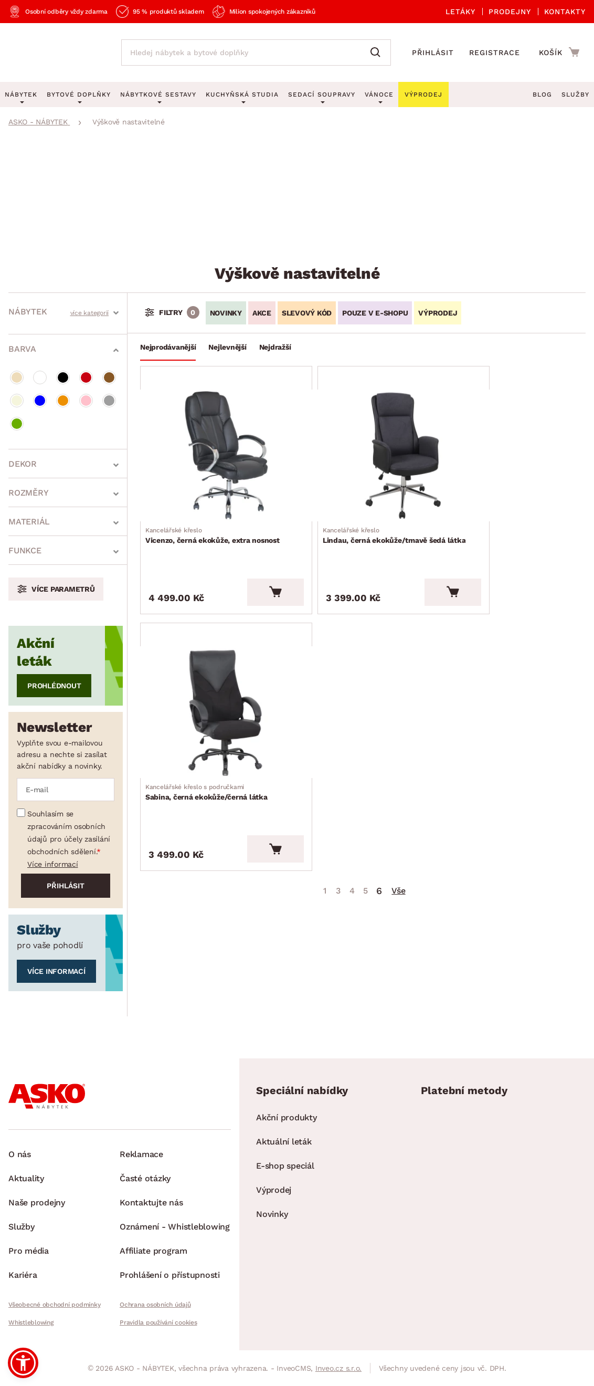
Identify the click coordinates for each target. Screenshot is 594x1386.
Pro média (28, 1251)
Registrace (494, 52)
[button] (23, 1363)
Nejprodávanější (168, 347)
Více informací (52, 864)
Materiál (29, 522)
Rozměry (28, 493)
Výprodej (273, 1190)
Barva (22, 349)
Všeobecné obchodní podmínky (54, 1304)
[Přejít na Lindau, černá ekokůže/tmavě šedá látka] (361, 443)
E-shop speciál (285, 1166)
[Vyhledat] (378, 52)
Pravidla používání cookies (158, 1322)
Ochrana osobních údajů (155, 1304)
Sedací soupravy (321, 94)
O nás (19, 1154)
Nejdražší (275, 347)
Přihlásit (433, 52)
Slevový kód (307, 313)
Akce (261, 313)
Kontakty (565, 11)
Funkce (24, 550)
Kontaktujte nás (151, 1203)
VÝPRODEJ (437, 313)
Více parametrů (63, 589)
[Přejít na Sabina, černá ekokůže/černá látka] (511, 443)
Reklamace (141, 1154)
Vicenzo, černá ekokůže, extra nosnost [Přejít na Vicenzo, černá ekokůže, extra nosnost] (212, 514)
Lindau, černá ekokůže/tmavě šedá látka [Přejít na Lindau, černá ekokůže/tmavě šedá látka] (362, 514)
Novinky (226, 313)
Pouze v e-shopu (375, 313)
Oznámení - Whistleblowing (175, 1227)
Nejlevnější (227, 347)
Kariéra (22, 1275)
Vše (398, 601)
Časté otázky (145, 1178)
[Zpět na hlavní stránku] (54, 52)
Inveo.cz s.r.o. (338, 1368)
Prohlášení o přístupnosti (170, 1275)
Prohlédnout (54, 685)
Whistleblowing (31, 1322)
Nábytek (27, 312)
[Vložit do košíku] (251, 559)
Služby (575, 94)
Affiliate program (153, 1251)
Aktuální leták (284, 1142)
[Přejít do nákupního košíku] (559, 52)
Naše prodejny (36, 1203)
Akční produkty (286, 1117)
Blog (542, 94)
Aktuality (26, 1178)
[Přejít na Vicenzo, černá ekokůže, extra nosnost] (212, 443)
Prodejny (510, 11)
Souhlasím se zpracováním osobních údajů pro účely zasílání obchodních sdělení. (68, 833)
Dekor (22, 464)
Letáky (460, 11)
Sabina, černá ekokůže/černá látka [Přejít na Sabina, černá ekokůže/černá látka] (509, 509)
